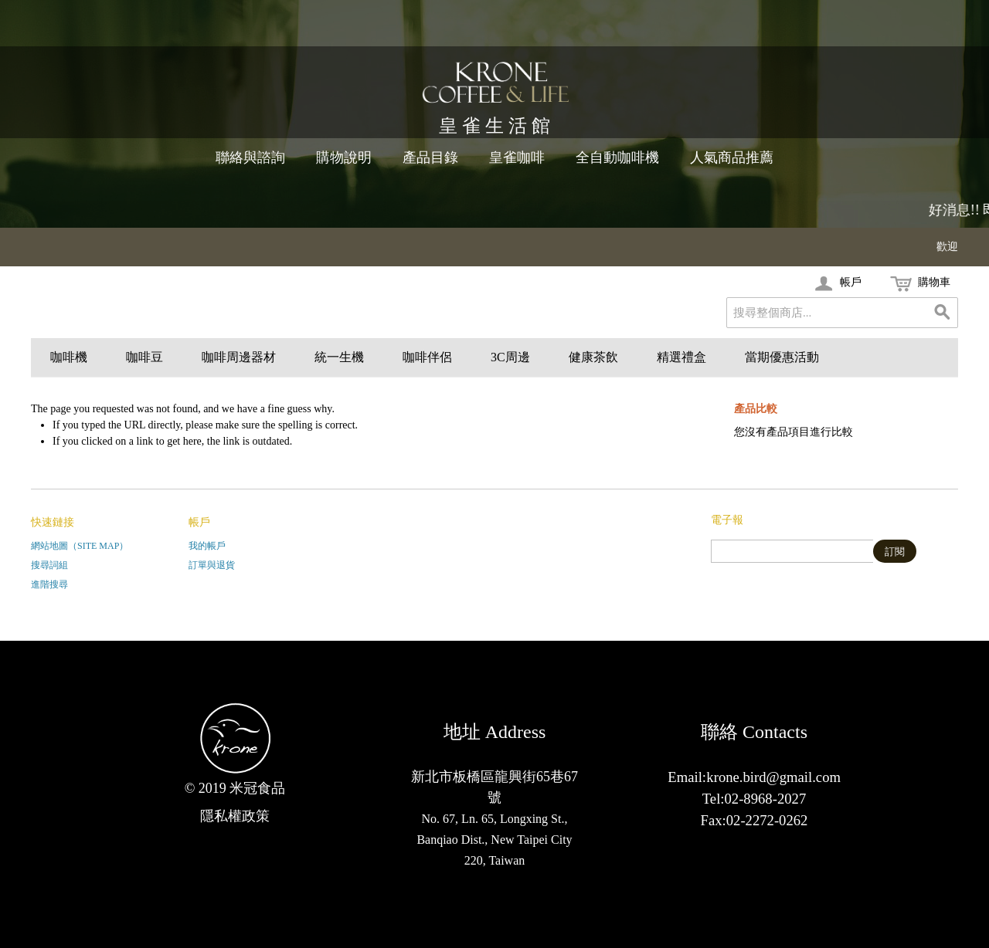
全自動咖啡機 (617, 157)
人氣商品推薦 (731, 157)
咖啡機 (68, 357)
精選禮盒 (681, 357)
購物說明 (344, 157)
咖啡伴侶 (427, 357)
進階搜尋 (49, 584)
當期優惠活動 (782, 357)
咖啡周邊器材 (239, 357)
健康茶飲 (593, 357)
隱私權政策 (235, 816)
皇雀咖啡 (517, 157)
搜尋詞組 (49, 565)
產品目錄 (430, 157)
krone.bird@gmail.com (773, 777)
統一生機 (339, 357)
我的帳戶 (207, 545)
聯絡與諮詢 (250, 157)
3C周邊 (510, 357)
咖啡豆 (144, 357)
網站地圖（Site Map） (79, 545)
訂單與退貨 (212, 565)
